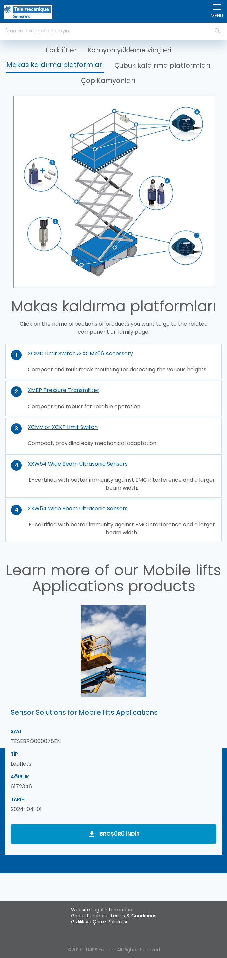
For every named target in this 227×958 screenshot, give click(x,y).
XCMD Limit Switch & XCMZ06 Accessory (80, 353)
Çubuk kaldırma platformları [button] (162, 65)
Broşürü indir (120, 834)
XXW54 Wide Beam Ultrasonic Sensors (78, 464)
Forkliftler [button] (61, 50)
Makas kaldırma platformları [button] (55, 64)
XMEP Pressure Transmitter (63, 390)
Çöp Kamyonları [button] (108, 80)
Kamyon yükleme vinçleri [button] (129, 50)
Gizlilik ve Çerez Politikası (99, 921)
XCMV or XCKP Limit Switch (63, 427)
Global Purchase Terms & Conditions (113, 915)
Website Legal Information (101, 909)
